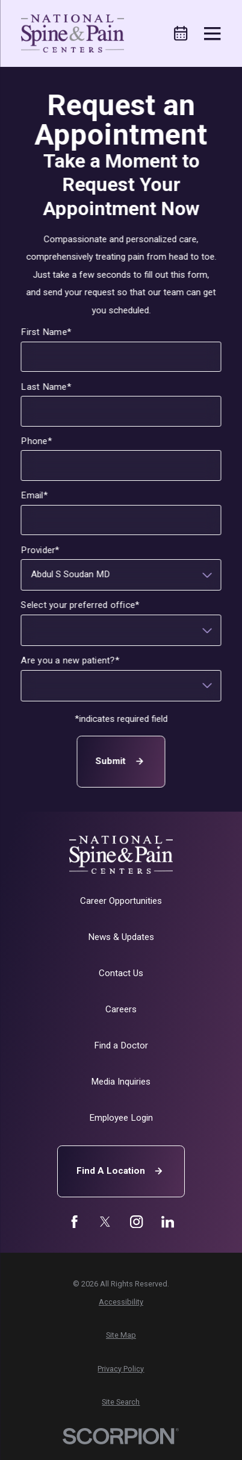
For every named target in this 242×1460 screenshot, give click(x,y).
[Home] (72, 33)
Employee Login (121, 1117)
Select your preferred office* (80, 605)
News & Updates (121, 937)
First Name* (46, 332)
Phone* (36, 441)
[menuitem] (120, 1302)
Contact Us (121, 973)
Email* (34, 495)
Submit (121, 761)
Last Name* (46, 386)
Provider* (40, 550)
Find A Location (121, 1171)
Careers (121, 1009)
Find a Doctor (121, 1045)
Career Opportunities (121, 900)
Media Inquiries (120, 1081)
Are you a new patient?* (70, 660)
